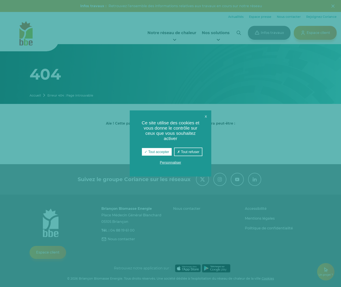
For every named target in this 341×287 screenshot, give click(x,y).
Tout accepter (156, 152)
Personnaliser (170, 162)
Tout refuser (188, 152)
